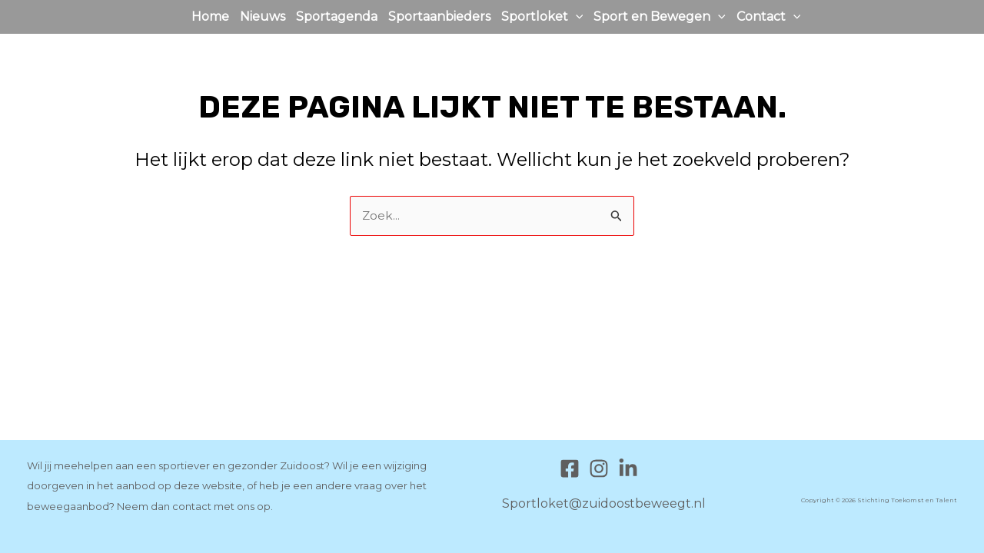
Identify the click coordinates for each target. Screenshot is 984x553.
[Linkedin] (628, 468)
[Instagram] (599, 468)
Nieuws (262, 16)
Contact (768, 16)
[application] (575, 16)
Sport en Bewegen (659, 16)
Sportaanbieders (439, 16)
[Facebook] (570, 468)
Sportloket (542, 16)
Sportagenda (336, 16)
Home (210, 16)
